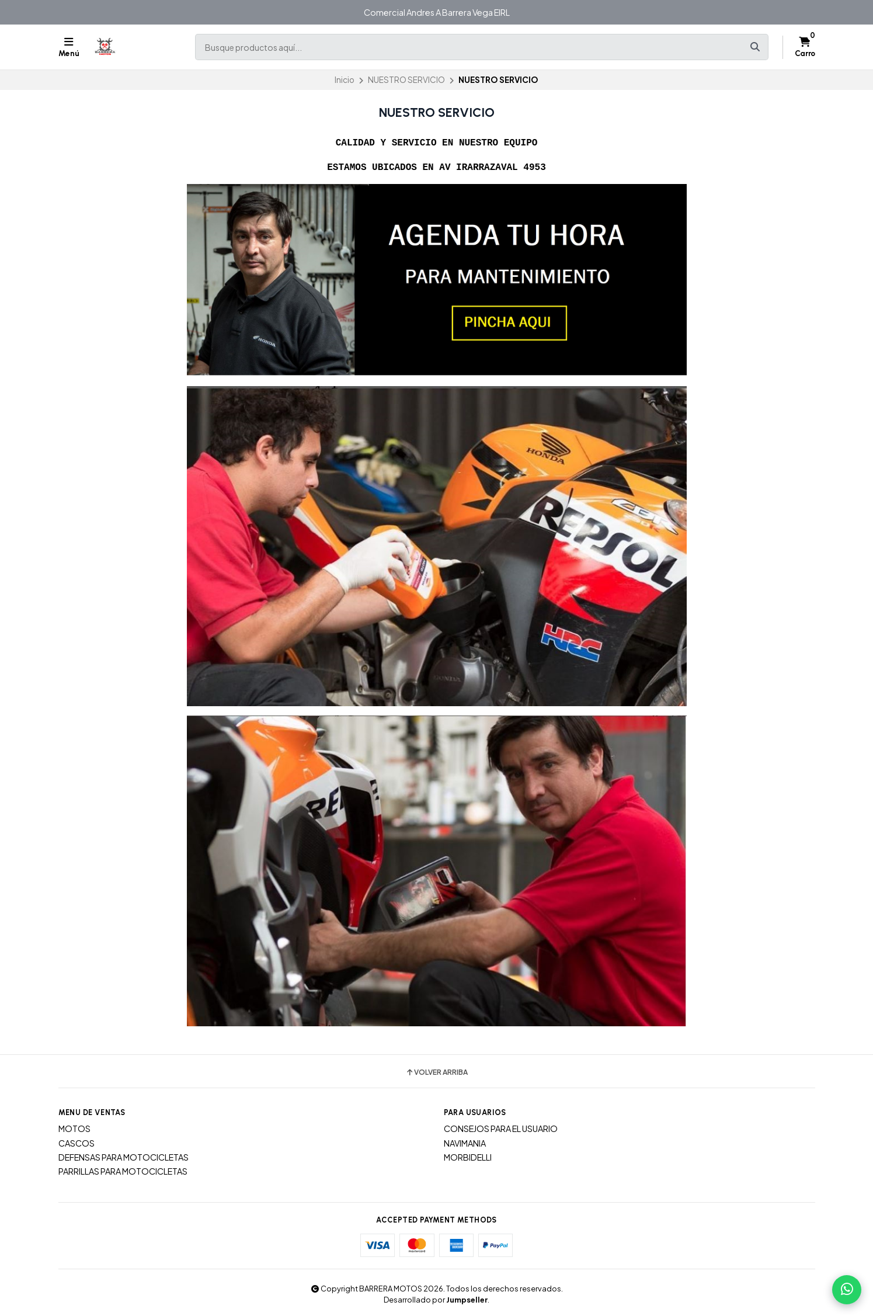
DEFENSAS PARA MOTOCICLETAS (123, 1156)
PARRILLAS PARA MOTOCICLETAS (122, 1170)
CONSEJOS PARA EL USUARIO (501, 1127)
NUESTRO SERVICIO (406, 80)
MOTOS (74, 1127)
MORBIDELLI (468, 1156)
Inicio (344, 80)
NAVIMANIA (465, 1142)
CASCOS (76, 1142)
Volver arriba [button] (436, 1071)
